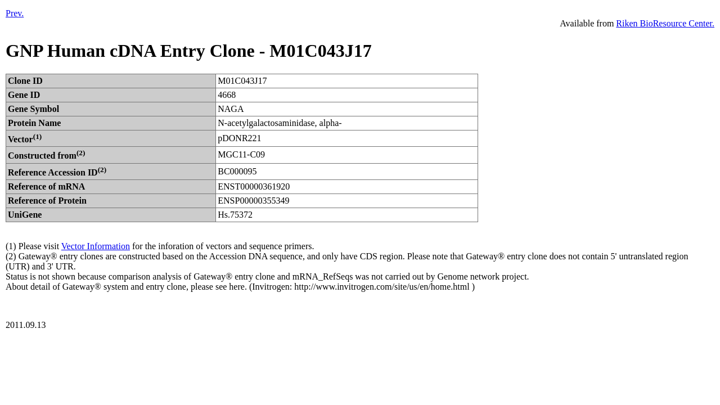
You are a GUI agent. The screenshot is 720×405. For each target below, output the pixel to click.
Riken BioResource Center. (665, 23)
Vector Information (95, 246)
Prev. (15, 13)
